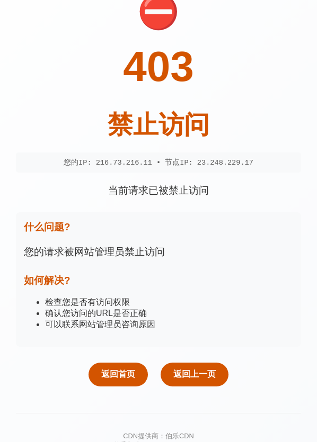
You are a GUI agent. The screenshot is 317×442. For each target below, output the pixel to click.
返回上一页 (194, 374)
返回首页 (118, 374)
